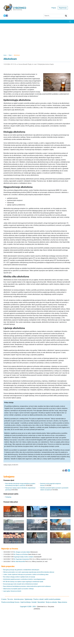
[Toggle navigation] (70, 21)
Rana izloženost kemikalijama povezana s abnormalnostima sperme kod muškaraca (27, 586)
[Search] (53, 15)
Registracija (63, 8)
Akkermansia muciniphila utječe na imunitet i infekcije (18, 588)
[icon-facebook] (7, 16)
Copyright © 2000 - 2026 (28, 606)
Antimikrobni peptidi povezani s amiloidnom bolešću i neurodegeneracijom (24, 579)
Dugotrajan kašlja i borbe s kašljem (24, 556)
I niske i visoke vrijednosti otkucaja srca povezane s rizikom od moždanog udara (25, 574)
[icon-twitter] (4, 16)
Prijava (53, 8)
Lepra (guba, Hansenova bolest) (12, 591)
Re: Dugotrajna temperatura (21, 559)
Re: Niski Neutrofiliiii (19, 561)
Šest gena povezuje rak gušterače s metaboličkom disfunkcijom (21, 569)
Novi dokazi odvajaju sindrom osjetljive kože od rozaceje (19, 577)
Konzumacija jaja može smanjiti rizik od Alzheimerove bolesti (20, 584)
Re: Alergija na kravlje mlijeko (22, 552)
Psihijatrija (8, 497)
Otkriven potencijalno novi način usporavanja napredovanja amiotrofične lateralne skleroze (28, 572)
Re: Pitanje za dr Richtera (21, 554)
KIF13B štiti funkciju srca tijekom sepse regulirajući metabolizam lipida (23, 581)
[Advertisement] (37, 37)
